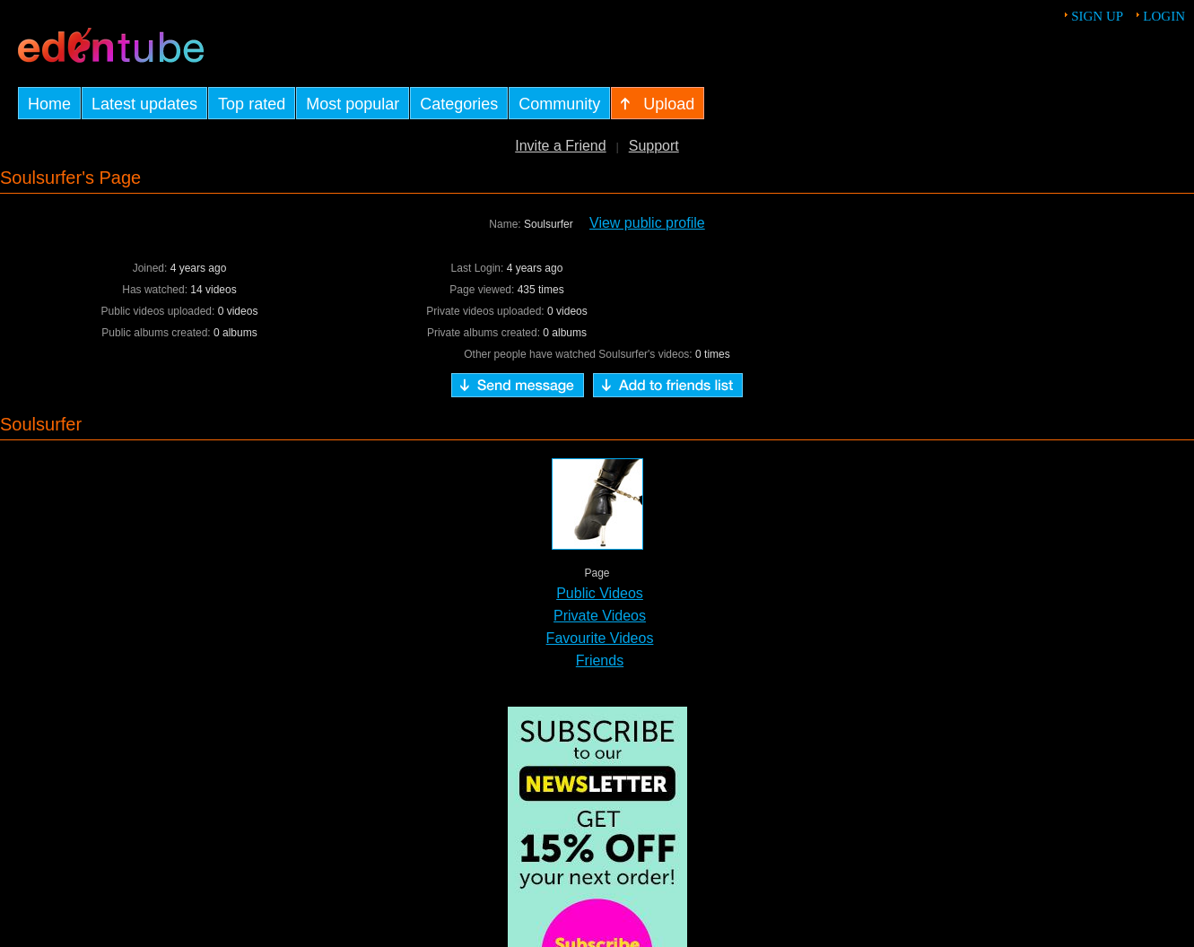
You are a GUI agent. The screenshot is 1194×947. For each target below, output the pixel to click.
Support (654, 145)
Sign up (1097, 16)
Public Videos (599, 593)
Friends (599, 660)
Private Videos (599, 615)
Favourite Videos (600, 638)
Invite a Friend (560, 145)
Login (1164, 16)
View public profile (647, 222)
